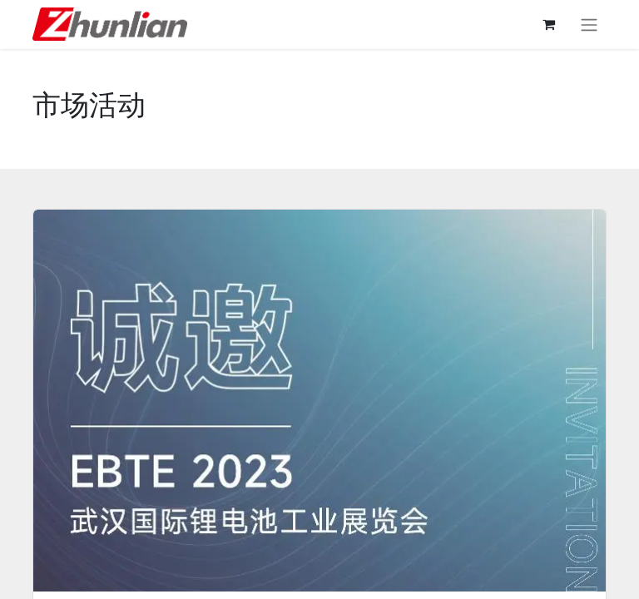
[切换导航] (589, 24)
